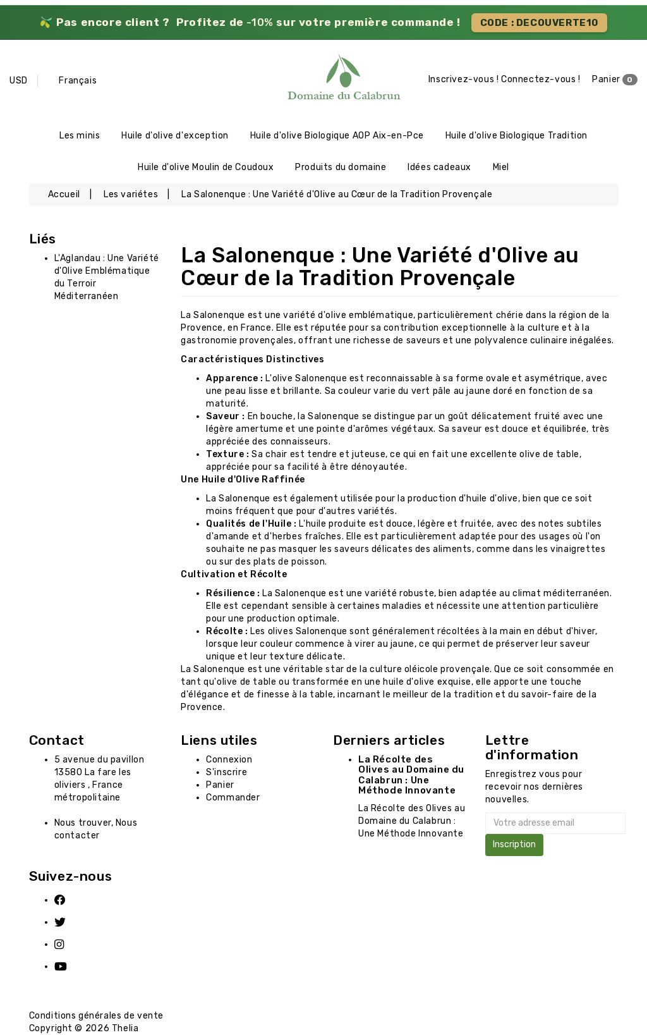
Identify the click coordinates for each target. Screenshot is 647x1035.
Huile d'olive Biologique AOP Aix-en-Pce (337, 135)
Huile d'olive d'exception (175, 135)
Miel (501, 167)
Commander (233, 797)
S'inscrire (226, 772)
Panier (615, 79)
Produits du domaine (340, 167)
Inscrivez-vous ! (463, 79)
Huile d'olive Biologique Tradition (516, 135)
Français (78, 80)
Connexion (229, 759)
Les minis (79, 135)
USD (18, 80)
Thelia (125, 1028)
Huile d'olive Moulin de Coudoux (206, 167)
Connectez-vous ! (541, 79)
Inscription (514, 844)
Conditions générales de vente (96, 1015)
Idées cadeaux (439, 167)
